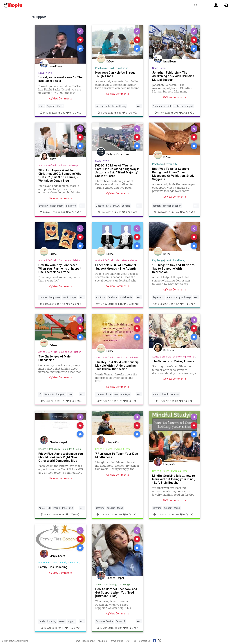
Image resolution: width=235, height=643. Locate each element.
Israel (41, 106)
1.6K (175, 303)
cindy (53, 159)
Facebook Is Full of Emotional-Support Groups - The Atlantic (116, 266)
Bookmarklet (88, 641)
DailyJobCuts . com (117, 154)
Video (60, 106)
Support (51, 106)
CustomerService (104, 621)
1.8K (175, 212)
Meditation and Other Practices (132, 260)
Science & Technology (49, 449)
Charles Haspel (58, 442)
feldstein (178, 106)
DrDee (110, 61)
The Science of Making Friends (173, 361)
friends (156, 394)
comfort (157, 205)
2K (62, 514)
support (189, 106)
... (138, 106)
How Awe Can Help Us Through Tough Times (116, 74)
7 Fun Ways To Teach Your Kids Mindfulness (116, 455)
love (116, 394)
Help (134, 641)
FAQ (128, 641)
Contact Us (144, 641)
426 (117, 212)
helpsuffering (119, 106)
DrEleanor (169, 350)
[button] (196, 5)
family (42, 621)
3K (175, 401)
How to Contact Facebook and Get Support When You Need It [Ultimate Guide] (116, 592)
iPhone (56, 508)
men (70, 394)
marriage (125, 394)
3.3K (118, 627)
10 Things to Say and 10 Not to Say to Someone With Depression (173, 268)
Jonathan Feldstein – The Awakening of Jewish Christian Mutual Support (173, 76)
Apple (42, 508)
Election (100, 205)
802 (61, 212)
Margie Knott (114, 442)
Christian (157, 106)
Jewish (167, 106)
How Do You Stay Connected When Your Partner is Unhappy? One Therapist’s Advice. (59, 268)
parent (62, 621)
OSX (71, 508)
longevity (61, 394)
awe (98, 106)
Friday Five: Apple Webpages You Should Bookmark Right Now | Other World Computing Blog (60, 457)
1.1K (61, 303)
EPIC (108, 205)
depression (158, 297)
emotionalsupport (172, 205)
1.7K (61, 401)
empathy (43, 205)
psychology (185, 297)
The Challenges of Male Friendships (54, 358)
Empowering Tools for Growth (188, 356)
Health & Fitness (103, 449)
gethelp (106, 106)
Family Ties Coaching (53, 567)
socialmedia (126, 297)
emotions (100, 297)
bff (40, 394)
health (165, 394)
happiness (54, 297)
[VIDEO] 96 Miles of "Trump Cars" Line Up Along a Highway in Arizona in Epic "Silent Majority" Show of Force (117, 171)
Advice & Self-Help (47, 165)
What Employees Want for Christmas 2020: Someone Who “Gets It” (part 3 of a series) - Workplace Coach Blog (60, 175)
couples (43, 297)
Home (77, 641)
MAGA (116, 205)
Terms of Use (116, 641)
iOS (48, 508)
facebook (112, 297)
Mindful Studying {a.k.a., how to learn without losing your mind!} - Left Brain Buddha (173, 479)
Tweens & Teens (122, 449)
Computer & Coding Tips (74, 449)
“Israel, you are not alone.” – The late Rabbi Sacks (60, 79)
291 (174, 112)
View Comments (60, 98)
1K (61, 627)
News (41, 72)
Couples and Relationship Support (77, 260)
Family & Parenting (48, 562)
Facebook (120, 621)
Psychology (101, 68)
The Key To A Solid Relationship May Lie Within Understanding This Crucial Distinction (117, 365)
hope (108, 394)
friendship (172, 297)
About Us (102, 641)
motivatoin (71, 205)
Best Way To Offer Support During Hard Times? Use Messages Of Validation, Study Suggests (173, 174)
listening (100, 508)
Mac (64, 508)
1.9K (175, 514)
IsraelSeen (56, 66)
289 (61, 112)
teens (120, 508)
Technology (124, 584)
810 (118, 112)
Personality (171, 164)
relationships (69, 297)
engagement (56, 205)
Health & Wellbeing (118, 68)
